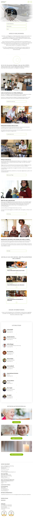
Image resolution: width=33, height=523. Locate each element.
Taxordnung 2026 (4, 506)
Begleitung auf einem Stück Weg (6, 475)
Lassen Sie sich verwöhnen (5, 484)
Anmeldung (3, 509)
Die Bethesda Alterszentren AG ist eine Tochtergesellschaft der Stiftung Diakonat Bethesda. (16, 494)
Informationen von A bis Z (5, 477)
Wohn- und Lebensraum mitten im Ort (7, 479)
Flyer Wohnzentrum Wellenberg (6, 505)
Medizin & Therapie (4, 476)
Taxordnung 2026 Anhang (5, 508)
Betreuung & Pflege (4, 473)
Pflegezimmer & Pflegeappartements (7, 480)
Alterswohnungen (4, 481)
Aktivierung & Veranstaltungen (6, 474)
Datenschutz (3, 500)
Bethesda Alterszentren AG (6, 492)
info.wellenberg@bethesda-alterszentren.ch (8, 471)
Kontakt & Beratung (4, 490)
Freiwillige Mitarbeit (4, 488)
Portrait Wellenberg (4, 486)
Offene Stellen (3, 487)
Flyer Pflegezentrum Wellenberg (6, 504)
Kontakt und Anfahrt (5, 464)
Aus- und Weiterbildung (5, 489)
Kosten (2, 482)
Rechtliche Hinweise (4, 498)
